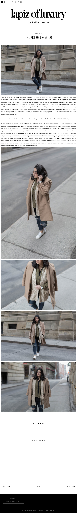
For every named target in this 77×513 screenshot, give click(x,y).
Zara (55, 43)
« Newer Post (5, 487)
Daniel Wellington (66, 119)
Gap (39, 41)
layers (53, 41)
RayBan (33, 43)
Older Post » (71, 487)
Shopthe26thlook (45, 43)
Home (38, 487)
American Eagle (23, 41)
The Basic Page (49, 510)
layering (46, 41)
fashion (33, 41)
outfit (26, 43)
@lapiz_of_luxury (49, 104)
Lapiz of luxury (32, 510)
